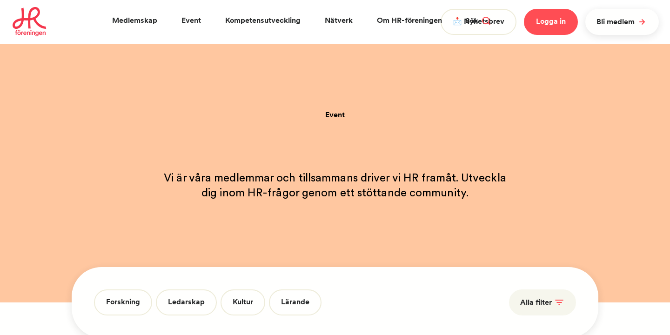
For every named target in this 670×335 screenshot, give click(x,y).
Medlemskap (134, 20)
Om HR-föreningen (409, 20)
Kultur (243, 301)
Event (191, 20)
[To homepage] (29, 22)
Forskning (123, 301)
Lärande (295, 301)
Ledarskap (186, 301)
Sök (477, 20)
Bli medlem (622, 21)
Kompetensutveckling (263, 20)
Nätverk (339, 20)
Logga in (551, 21)
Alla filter (542, 302)
